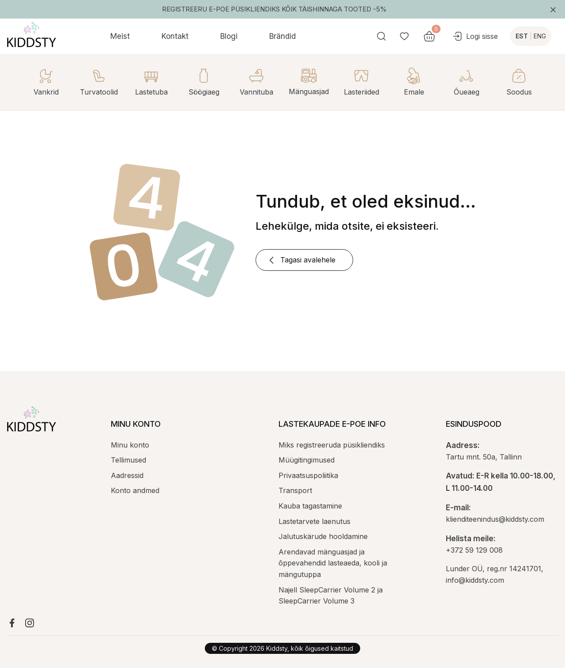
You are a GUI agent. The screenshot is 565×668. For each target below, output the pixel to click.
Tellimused (128, 459)
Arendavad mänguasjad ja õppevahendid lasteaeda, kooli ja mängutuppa (333, 563)
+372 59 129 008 (474, 550)
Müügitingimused (307, 459)
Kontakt (175, 36)
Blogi (228, 36)
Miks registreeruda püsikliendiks (332, 444)
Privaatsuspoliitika (308, 475)
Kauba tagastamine (310, 505)
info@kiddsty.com (475, 580)
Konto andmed (135, 490)
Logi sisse (475, 36)
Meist (120, 36)
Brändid (282, 36)
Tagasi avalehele (300, 260)
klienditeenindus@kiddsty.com (495, 519)
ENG (540, 36)
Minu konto (130, 444)
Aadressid (127, 475)
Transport (295, 490)
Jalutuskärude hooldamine (323, 536)
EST (522, 36)
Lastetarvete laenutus (314, 521)
